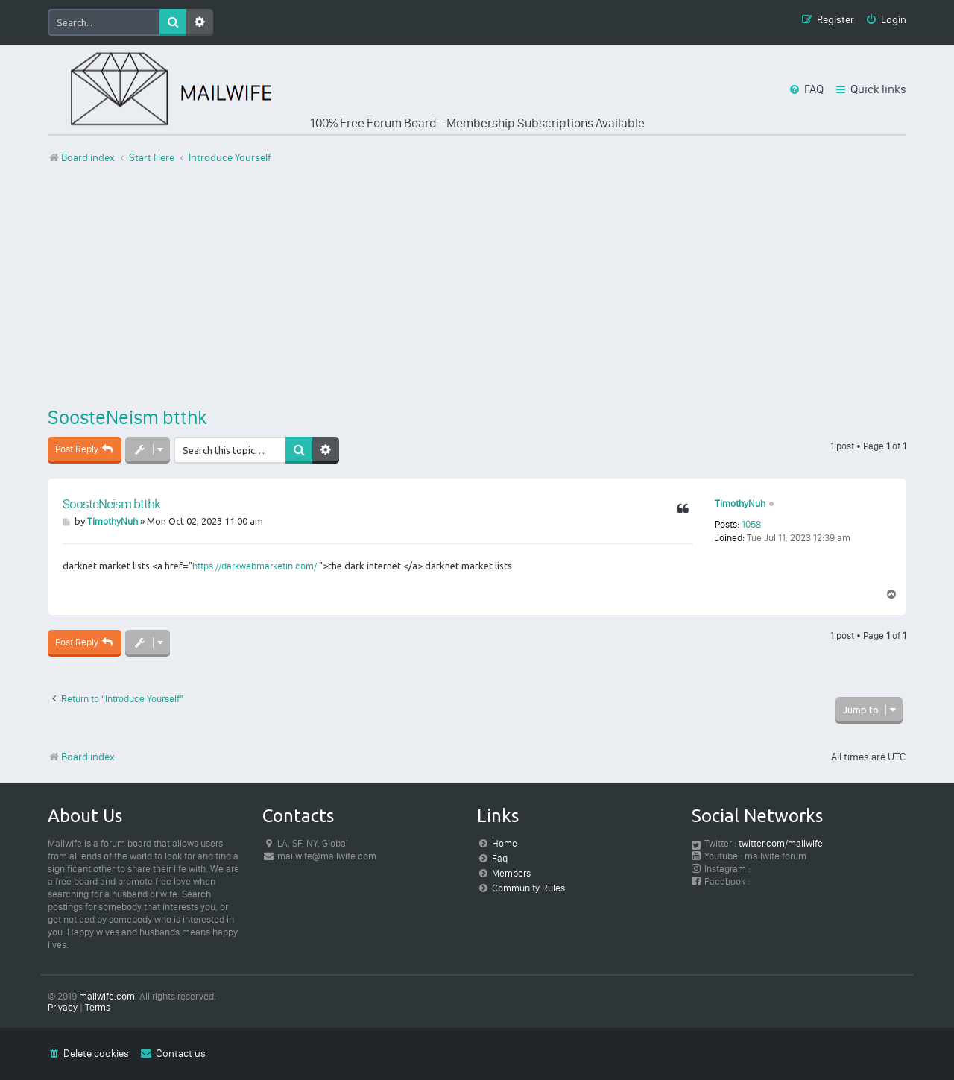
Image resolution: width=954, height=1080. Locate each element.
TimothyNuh (740, 503)
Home (504, 843)
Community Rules (528, 888)
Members (511, 873)
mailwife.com (107, 996)
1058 (751, 524)
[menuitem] (885, 20)
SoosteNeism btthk (127, 417)
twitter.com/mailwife (781, 843)
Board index (81, 757)
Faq (500, 858)
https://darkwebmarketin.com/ (254, 566)
